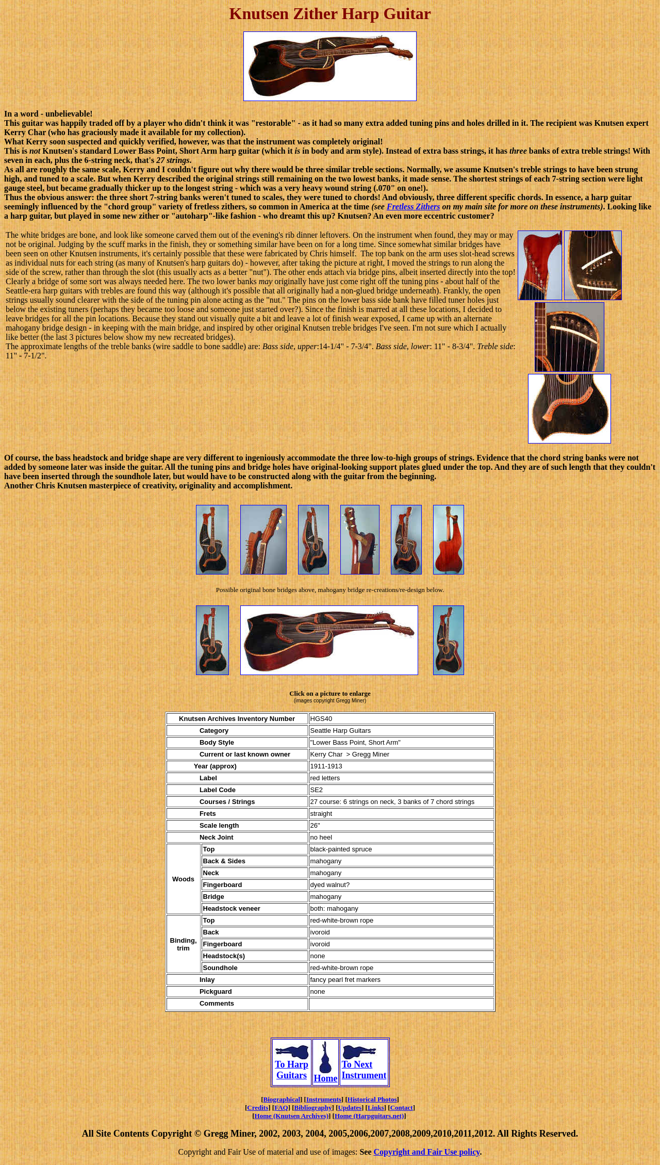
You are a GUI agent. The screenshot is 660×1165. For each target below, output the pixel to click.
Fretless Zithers (413, 206)
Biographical (282, 1099)
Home (326, 1074)
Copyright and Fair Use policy (427, 1151)
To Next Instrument (363, 1065)
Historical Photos (372, 1099)
